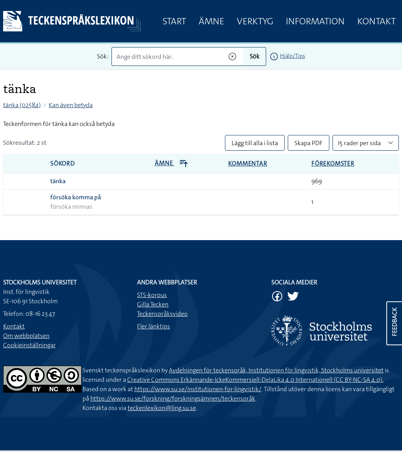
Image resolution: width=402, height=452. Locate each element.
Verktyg (255, 21)
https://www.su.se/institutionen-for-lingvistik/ (197, 389)
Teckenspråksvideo (162, 314)
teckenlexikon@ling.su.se (162, 408)
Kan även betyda (71, 105)
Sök (254, 56)
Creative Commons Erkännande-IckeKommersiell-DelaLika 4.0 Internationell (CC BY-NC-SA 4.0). (255, 379)
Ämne (211, 21)
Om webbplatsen (26, 336)
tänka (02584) (22, 105)
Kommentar (247, 163)
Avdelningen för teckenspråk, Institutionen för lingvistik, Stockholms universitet (276, 370)
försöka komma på (75, 197)
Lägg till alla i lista (255, 143)
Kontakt (376, 21)
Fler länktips (153, 326)
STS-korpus (152, 295)
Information (315, 21)
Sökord (62, 163)
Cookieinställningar (29, 345)
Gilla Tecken (152, 304)
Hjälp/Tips (292, 55)
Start (174, 21)
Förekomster (332, 163)
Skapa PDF (308, 143)
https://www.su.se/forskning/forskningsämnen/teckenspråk (172, 398)
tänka (58, 181)
